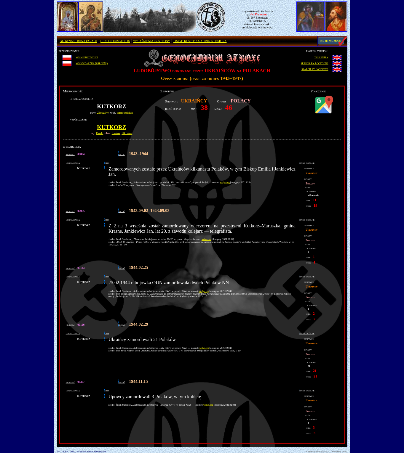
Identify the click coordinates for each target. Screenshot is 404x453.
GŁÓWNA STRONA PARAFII (78, 41)
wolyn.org (225, 182)
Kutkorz (111, 127)
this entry (321, 57)
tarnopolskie (125, 112)
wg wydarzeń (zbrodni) (92, 63)
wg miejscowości (87, 57)
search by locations (314, 63)
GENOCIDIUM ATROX (115, 41)
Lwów (116, 133)
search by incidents (314, 69)
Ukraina (127, 133)
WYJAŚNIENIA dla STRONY (151, 41)
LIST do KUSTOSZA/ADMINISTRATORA (199, 41)
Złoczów (102, 112)
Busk (99, 133)
